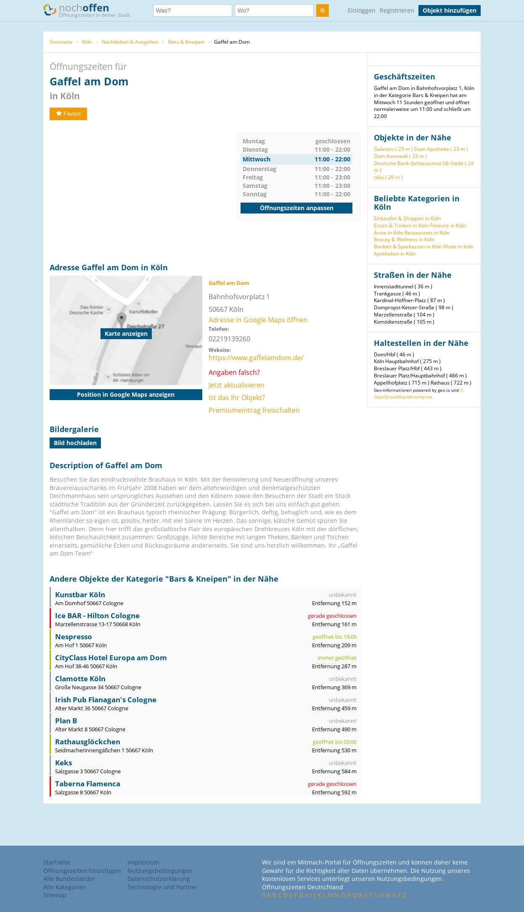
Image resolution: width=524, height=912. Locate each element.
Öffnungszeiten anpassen (296, 208)
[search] (322, 10)
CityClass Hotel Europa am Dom (111, 657)
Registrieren (397, 10)
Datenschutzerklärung (158, 879)
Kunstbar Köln (80, 594)
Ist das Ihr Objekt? (237, 397)
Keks (63, 762)
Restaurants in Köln (427, 232)
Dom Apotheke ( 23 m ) (441, 149)
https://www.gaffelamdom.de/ (256, 357)
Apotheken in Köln (395, 253)
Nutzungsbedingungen (160, 871)
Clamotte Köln (80, 678)
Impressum (143, 862)
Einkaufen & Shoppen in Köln (407, 218)
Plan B (66, 720)
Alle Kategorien (64, 887)
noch (90, 9)
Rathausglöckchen (87, 741)
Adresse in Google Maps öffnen (258, 319)
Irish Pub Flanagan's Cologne (105, 699)
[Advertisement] (143, 191)
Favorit (68, 114)
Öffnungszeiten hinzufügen (82, 871)
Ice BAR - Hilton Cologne (97, 615)
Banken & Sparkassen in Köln (408, 246)
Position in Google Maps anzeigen (126, 394)
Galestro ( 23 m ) (393, 149)
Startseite (61, 41)
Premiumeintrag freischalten (254, 410)
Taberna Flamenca (87, 783)
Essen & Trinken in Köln (401, 225)
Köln (87, 41)
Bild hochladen (75, 443)
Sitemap (54, 895)
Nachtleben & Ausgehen (130, 41)
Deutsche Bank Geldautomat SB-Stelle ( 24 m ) (424, 167)
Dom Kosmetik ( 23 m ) (400, 156)
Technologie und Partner (162, 887)
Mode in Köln (458, 246)
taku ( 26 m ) (388, 177)
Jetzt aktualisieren (237, 385)
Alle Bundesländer (69, 879)
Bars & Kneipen (186, 41)
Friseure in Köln (448, 225)
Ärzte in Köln (388, 232)
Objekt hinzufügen (449, 10)
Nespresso (73, 636)
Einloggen (362, 10)
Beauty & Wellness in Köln (404, 239)
